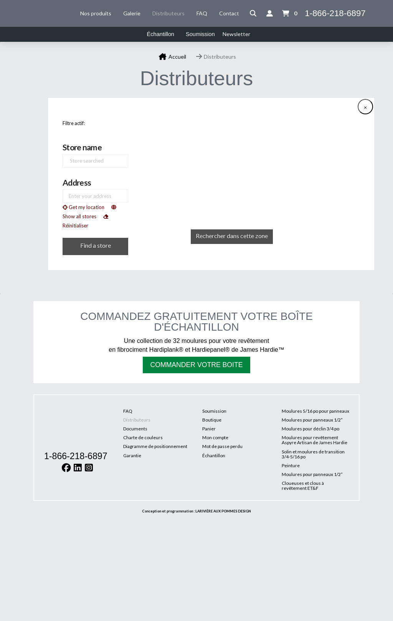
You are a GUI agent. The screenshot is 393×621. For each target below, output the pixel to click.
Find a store (95, 245)
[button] (253, 13)
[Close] (365, 107)
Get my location (83, 208)
